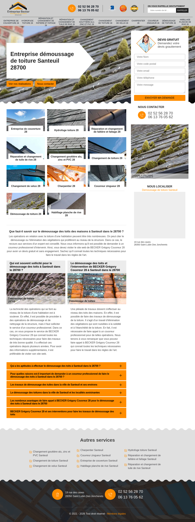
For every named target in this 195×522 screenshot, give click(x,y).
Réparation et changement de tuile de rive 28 (67, 22)
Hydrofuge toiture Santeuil (142, 450)
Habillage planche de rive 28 (185, 22)
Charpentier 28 (138, 22)
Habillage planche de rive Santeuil (99, 466)
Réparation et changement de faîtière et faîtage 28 (46, 22)
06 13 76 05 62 (88, 10)
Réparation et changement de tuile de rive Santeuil (144, 466)
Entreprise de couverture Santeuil (98, 460)
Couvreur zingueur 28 (153, 22)
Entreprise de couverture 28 (11, 22)
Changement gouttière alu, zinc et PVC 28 (87, 22)
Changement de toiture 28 (105, 22)
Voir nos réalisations (20, 84)
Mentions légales (116, 513)
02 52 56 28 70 (88, 6)
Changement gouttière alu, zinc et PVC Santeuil (51, 453)
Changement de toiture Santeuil (50, 460)
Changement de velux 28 (122, 22)
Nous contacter (45, 84)
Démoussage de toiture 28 (169, 22)
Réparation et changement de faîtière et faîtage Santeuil (144, 457)
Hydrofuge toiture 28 (27, 22)
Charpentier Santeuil (91, 450)
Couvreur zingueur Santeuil (95, 455)
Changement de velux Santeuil (50, 466)
